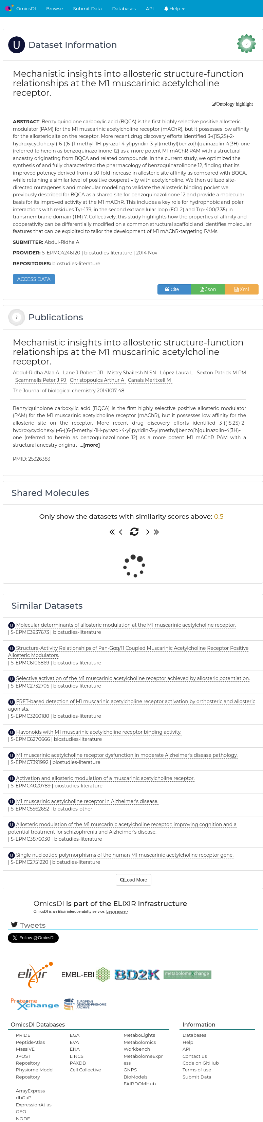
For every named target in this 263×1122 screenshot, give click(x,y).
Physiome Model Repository (35, 1073)
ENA (75, 1049)
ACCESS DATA (34, 279)
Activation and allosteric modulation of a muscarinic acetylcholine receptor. (105, 778)
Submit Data (87, 8)
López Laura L (177, 373)
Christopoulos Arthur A (98, 380)
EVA (74, 1042)
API (150, 8)
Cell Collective (85, 1069)
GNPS (130, 1069)
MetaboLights (139, 1035)
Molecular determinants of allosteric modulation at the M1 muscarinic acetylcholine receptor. (125, 625)
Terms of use (197, 1069)
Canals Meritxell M (150, 380)
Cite (174, 289)
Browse (54, 8)
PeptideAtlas (30, 1042)
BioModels (135, 1077)
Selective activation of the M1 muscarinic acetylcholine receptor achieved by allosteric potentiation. (132, 678)
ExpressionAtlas (34, 1104)
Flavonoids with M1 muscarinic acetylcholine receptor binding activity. (98, 732)
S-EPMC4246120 (61, 253)
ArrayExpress (30, 1090)
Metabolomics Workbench (140, 1045)
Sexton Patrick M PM (221, 373)
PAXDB (78, 1063)
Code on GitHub (201, 1063)
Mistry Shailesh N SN (132, 373)
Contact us (195, 1056)
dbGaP (24, 1097)
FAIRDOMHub (140, 1083)
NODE (23, 1118)
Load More (133, 880)
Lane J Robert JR (84, 373)
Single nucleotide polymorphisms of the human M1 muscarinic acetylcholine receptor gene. (124, 855)
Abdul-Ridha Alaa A (36, 373)
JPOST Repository (28, 1059)
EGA (75, 1035)
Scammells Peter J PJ (41, 380)
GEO (21, 1111)
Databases (124, 8)
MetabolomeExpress (143, 1059)
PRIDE (23, 1035)
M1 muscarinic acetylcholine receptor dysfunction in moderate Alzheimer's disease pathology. (126, 755)
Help (174, 8)
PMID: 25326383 (32, 459)
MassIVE (25, 1049)
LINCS (76, 1056)
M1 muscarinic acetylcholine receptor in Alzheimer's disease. (86, 801)
